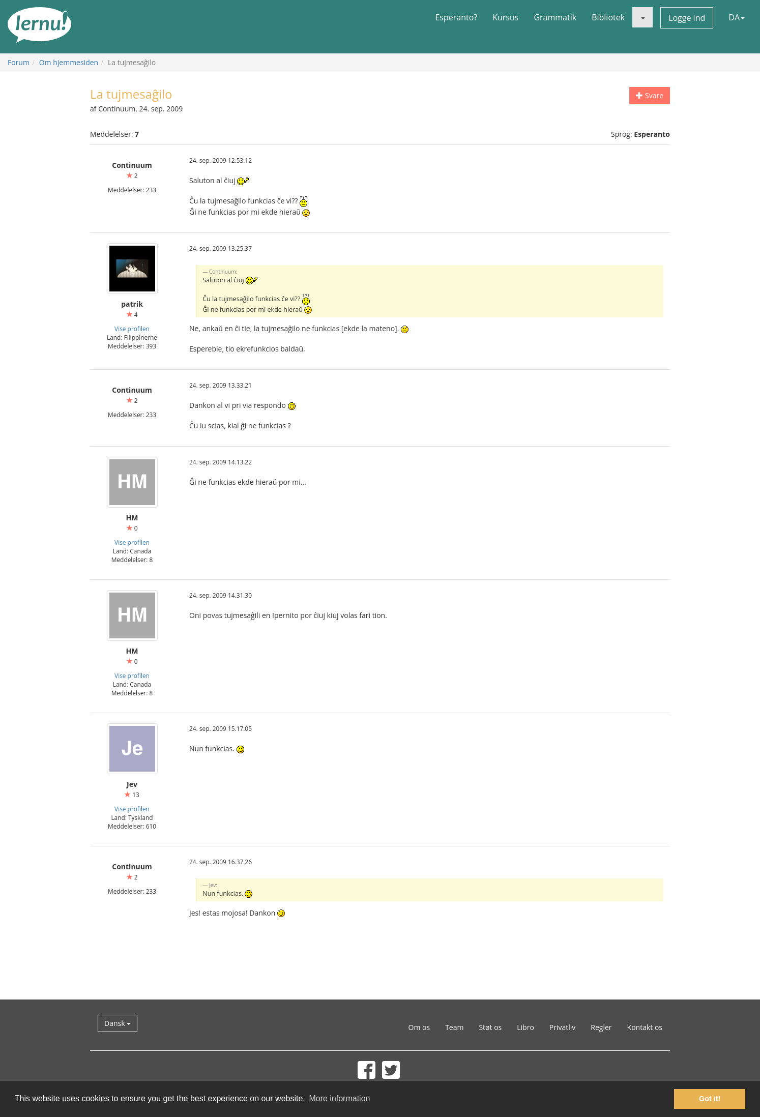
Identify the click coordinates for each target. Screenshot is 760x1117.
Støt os (490, 1027)
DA (736, 17)
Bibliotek (608, 17)
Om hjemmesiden (68, 62)
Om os (419, 1027)
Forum (19, 62)
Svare (649, 95)
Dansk (117, 1023)
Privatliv (562, 1027)
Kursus (505, 17)
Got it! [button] (709, 1099)
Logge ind (686, 17)
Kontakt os (644, 1027)
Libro (525, 1027)
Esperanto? (456, 17)
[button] (642, 17)
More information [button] (339, 1098)
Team (454, 1027)
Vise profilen (132, 329)
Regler (601, 1027)
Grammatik (555, 17)
